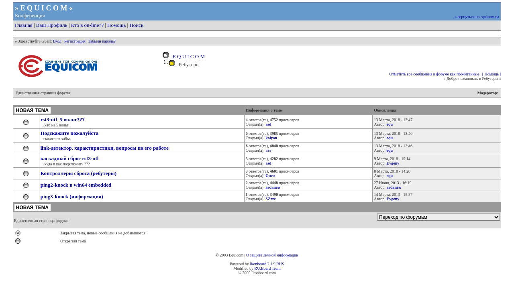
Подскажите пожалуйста (70, 133)
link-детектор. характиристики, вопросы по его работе (105, 148)
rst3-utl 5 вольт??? (63, 119)
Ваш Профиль (51, 25)
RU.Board (262, 268)
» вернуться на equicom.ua (477, 16)
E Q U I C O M (187, 56)
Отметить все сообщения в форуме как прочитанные (434, 74)
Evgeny (393, 163)
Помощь (116, 25)
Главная (24, 25)
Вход (57, 41)
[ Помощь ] (491, 74)
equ (390, 124)
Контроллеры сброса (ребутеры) (78, 173)
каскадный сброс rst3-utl (70, 158)
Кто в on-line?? (87, 25)
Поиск (136, 25)
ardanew (394, 187)
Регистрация (75, 41)
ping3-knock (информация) (72, 196)
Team (276, 268)
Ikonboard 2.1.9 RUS (267, 264)
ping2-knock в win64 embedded (76, 185)
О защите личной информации (272, 255)
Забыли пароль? (102, 41)
